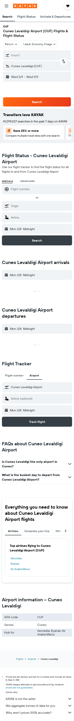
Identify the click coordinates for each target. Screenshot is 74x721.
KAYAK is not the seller (39, 698)
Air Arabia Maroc (20, 569)
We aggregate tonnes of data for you (39, 705)
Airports (32, 658)
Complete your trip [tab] (36, 531)
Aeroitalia (16, 558)
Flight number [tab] (14, 375)
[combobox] (11, 44)
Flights (19, 658)
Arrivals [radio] (7, 181)
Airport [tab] (34, 375)
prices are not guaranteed (19, 687)
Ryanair (15, 563)
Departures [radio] (27, 181)
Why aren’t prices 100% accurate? (39, 712)
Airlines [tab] (13, 531)
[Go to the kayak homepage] (25, 6)
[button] (6, 6)
